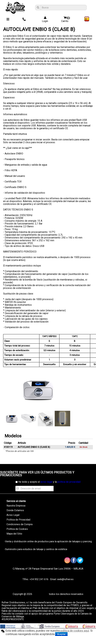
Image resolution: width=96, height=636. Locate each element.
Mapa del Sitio (14, 533)
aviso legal (46, 481)
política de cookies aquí (74, 630)
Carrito (66, 19)
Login (44, 19)
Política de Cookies (17, 529)
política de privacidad (68, 481)
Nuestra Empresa (16, 505)
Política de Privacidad (18, 519)
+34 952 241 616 (39, 579)
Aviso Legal (13, 515)
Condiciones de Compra (19, 524)
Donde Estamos (15, 510)
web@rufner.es (65, 579)
